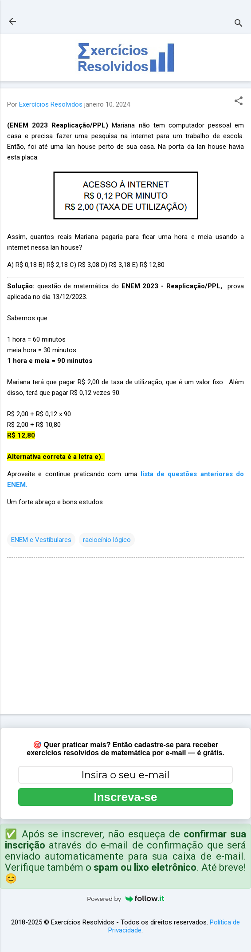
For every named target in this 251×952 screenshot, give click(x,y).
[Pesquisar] (238, 24)
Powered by (125, 898)
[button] (238, 102)
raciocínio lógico (107, 540)
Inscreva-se (125, 797)
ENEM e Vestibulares (41, 540)
